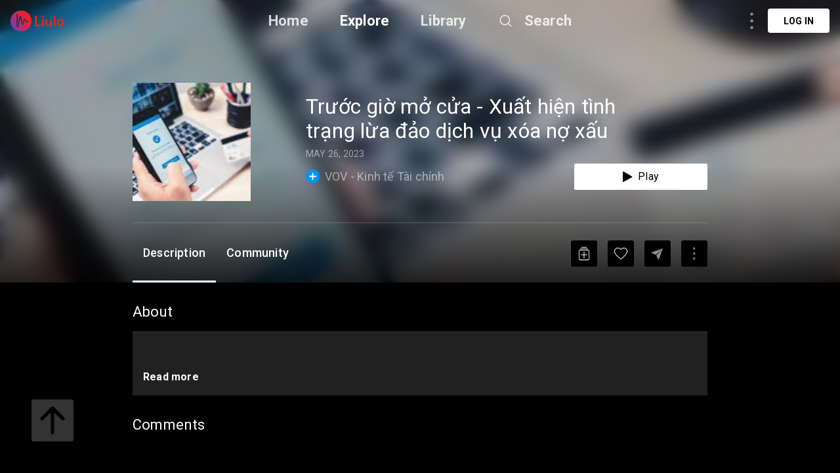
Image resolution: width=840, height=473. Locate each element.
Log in (799, 21)
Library (443, 20)
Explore (364, 20)
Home (288, 20)
